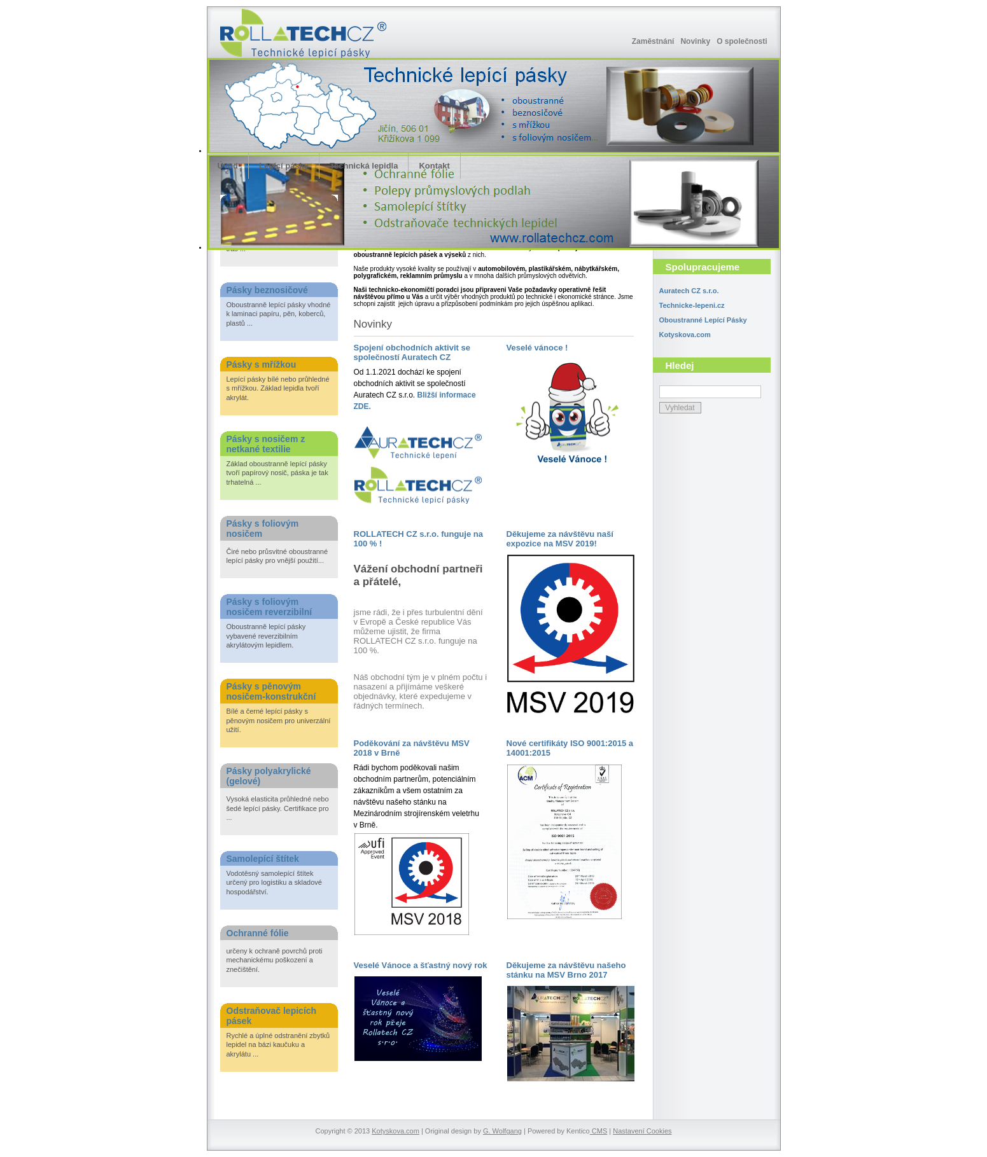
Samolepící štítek (263, 859)
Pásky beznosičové (267, 290)
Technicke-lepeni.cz (692, 305)
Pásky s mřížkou (262, 364)
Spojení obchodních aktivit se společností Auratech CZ (412, 352)
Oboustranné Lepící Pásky (703, 320)
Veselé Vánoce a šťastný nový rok (420, 965)
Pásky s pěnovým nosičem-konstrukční (271, 691)
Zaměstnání (653, 41)
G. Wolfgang (502, 1131)
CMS (599, 1131)
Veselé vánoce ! (537, 347)
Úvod (228, 165)
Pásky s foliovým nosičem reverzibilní (269, 607)
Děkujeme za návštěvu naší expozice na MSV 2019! (560, 538)
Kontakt (434, 165)
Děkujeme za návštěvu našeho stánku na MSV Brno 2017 (566, 970)
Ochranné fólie (258, 933)
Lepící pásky (284, 165)
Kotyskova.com (685, 334)
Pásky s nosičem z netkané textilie (266, 444)
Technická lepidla (364, 165)
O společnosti (742, 41)
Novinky (695, 41)
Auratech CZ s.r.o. (689, 290)
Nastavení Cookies (642, 1131)
